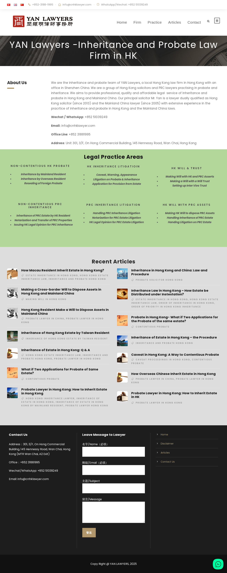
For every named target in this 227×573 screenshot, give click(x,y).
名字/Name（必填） (113, 449)
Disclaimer (167, 443)
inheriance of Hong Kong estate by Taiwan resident (67, 338)
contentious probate (43, 378)
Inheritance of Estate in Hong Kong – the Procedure (174, 337)
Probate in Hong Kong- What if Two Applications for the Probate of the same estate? (174, 319)
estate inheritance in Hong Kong (52, 275)
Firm (137, 22)
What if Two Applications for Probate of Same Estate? (59, 371)
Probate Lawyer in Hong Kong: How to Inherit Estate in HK (174, 395)
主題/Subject (113, 486)
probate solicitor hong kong (159, 279)
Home (122, 22)
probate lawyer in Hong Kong (77, 358)
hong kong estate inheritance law (53, 355)
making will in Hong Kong (46, 299)
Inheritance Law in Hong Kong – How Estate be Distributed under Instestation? (169, 292)
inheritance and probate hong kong (77, 278)
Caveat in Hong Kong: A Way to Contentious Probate (175, 354)
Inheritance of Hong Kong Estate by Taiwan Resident (65, 333)
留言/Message (113, 510)
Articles (174, 22)
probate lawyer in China (45, 318)
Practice (155, 22)
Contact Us (168, 461)
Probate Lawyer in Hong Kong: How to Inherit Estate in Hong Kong (64, 391)
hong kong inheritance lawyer (50, 398)
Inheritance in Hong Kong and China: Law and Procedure (169, 272)
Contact (194, 22)
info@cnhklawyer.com (77, 4)
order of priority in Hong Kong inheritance (166, 306)
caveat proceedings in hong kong (163, 359)
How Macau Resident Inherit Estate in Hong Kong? (62, 270)
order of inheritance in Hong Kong (186, 302)
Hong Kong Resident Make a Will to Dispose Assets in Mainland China (65, 311)
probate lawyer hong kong (86, 405)
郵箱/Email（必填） (113, 468)
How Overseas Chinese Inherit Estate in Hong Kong (173, 374)
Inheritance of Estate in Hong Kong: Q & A (55, 350)
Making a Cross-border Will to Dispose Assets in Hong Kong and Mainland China (61, 291)
